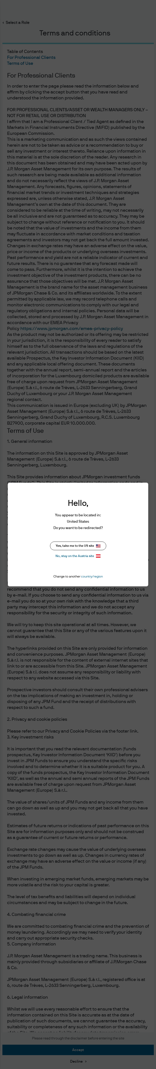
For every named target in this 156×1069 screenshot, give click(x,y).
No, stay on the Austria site (78, 556)
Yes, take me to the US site (78, 546)
